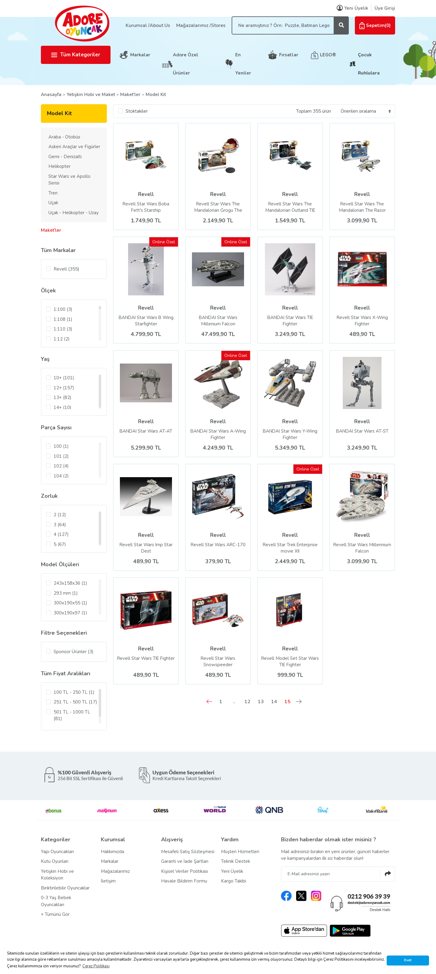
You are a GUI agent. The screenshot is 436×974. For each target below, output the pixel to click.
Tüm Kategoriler (75, 54)
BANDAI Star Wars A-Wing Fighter (218, 434)
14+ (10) (62, 407)
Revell (146, 194)
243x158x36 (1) (70, 583)
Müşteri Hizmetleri (240, 852)
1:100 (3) (63, 309)
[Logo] (81, 23)
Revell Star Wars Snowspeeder (218, 661)
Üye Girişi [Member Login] (385, 8)
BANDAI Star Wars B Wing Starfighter (145, 320)
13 (261, 701)
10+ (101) (64, 378)
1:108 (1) (63, 319)
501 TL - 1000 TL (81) (72, 715)
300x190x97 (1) (70, 613)
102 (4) (61, 466)
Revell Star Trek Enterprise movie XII (290, 548)
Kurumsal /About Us (148, 25)
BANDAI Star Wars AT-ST (362, 431)
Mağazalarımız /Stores (201, 25)
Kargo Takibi (233, 881)
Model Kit (156, 94)
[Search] (290, 25)
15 (287, 701)
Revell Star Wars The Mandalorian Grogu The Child (218, 207)
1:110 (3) (63, 329)
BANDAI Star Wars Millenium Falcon (218, 320)
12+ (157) (64, 388)
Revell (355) (66, 269)
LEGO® (328, 55)
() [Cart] (375, 25)
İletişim (108, 881)
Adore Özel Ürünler (185, 64)
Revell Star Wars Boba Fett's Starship (146, 207)
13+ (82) (62, 397)
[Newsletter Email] (338, 874)
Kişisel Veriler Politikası (184, 871)
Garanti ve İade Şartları (184, 861)
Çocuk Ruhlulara (369, 64)
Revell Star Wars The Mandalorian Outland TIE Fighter (290, 207)
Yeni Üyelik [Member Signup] (352, 8)
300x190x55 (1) (70, 603)
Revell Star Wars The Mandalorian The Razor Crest (362, 207)
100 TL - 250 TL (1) (74, 692)
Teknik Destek (235, 861)
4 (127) (61, 534)
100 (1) (61, 446)
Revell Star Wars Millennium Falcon (362, 548)
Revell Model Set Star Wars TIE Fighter (290, 661)
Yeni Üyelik (232, 871)
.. (234, 701)
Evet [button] (407, 960)
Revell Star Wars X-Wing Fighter (362, 320)
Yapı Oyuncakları (57, 852)
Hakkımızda (112, 852)
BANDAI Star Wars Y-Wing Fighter (290, 434)
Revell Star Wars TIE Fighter (145, 661)
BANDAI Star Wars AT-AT (146, 431)
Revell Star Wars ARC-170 (218, 545)
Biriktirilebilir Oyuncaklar (65, 888)
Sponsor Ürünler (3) (74, 652)
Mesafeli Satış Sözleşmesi (187, 852)
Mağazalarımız (115, 871)
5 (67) (60, 544)
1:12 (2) (62, 339)
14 (274, 701)
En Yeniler (243, 64)
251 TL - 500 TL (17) (75, 702)
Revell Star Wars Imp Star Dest (146, 548)
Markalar (140, 55)
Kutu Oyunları (54, 861)
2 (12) (60, 515)
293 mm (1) (66, 593)
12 (247, 701)
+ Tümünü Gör (55, 914)
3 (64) (60, 525)
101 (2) (61, 456)
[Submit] (387, 874)
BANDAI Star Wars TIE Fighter (290, 320)
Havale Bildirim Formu (184, 881)
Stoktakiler (137, 111)
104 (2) (61, 476)
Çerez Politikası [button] (96, 966)
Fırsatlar (288, 55)
